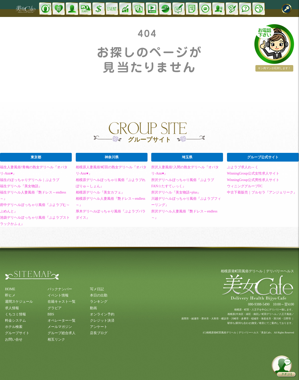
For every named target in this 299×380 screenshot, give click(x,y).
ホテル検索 (13, 327)
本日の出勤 (98, 295)
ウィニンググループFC (245, 186)
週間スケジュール (19, 301)
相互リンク (56, 339)
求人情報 (12, 308)
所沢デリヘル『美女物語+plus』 (176, 192)
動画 (93, 308)
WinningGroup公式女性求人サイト (253, 173)
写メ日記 (97, 289)
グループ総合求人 (61, 333)
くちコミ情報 (15, 314)
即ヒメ (10, 295)
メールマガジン (60, 327)
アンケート (98, 327)
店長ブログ (98, 333)
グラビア (55, 308)
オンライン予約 (102, 314)
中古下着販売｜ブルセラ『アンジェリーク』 (262, 192)
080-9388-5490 (258, 304)
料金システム (15, 320)
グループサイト (17, 333)
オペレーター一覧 (61, 320)
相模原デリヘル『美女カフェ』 (100, 192)
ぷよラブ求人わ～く (242, 167)
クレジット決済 (102, 320)
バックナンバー (60, 289)
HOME (10, 289)
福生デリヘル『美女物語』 (21, 186)
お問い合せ (13, 339)
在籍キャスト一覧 (61, 301)
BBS (51, 314)
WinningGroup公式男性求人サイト (253, 180)
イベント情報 (58, 295)
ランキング (98, 301)
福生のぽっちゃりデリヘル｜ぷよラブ (29, 180)
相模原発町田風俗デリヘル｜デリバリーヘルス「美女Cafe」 (239, 332)
